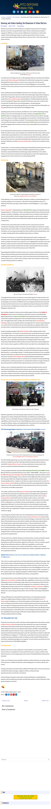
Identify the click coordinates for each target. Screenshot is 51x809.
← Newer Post (5, 700)
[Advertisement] (25, 776)
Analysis (9, 17)
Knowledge (16, 17)
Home (3, 17)
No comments (20, 26)
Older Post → (46, 700)
